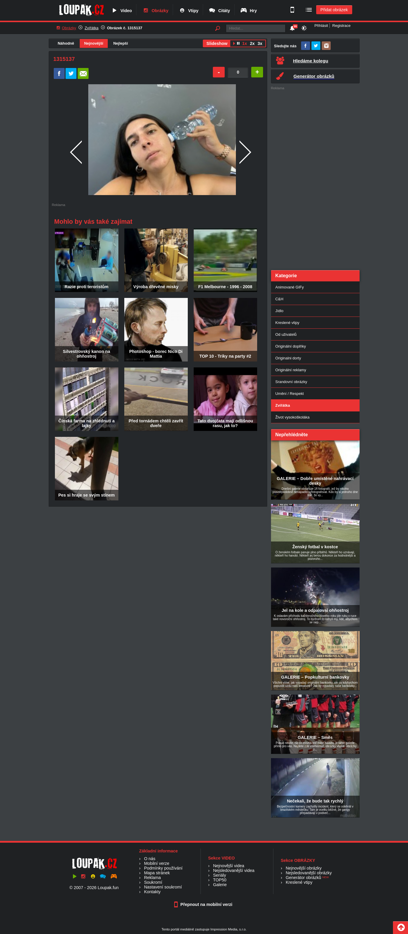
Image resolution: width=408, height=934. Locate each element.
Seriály (219, 875)
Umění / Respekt (289, 393)
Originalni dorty (288, 358)
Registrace (341, 25)
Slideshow (216, 43)
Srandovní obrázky (291, 382)
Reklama (152, 877)
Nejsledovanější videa (233, 870)
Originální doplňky (290, 346)
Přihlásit (321, 25)
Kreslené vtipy (287, 322)
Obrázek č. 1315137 (125, 28)
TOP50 (219, 880)
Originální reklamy (290, 370)
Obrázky (155, 10)
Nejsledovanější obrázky (309, 872)
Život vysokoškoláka (292, 417)
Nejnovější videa (228, 865)
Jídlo (279, 311)
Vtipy (188, 10)
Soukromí (153, 882)
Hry (248, 10)
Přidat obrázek (334, 9)
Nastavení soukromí (163, 887)
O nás (149, 858)
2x (252, 43)
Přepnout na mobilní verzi (204, 904)
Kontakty (152, 891)
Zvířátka (92, 28)
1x (244, 43)
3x (259, 43)
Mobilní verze (156, 863)
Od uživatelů (286, 334)
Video (121, 10)
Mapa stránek (157, 872)
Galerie (220, 884)
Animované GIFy (289, 287)
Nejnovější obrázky (304, 868)
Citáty (219, 10)
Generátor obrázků (303, 877)
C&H (279, 299)
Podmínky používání (163, 868)
